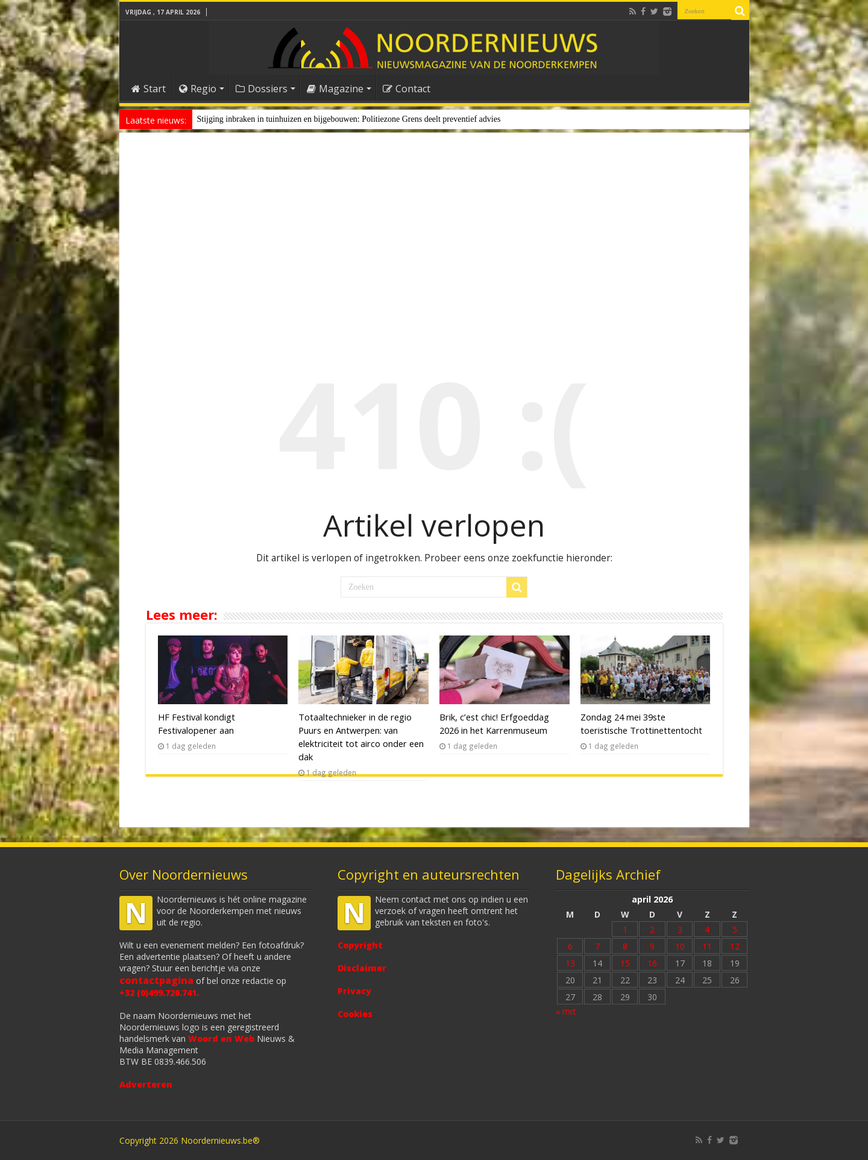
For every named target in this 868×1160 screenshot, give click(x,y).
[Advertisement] (434, 237)
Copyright (360, 945)
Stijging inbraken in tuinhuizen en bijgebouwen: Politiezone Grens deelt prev (327, 119)
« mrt (566, 1011)
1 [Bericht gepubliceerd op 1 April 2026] (625, 929)
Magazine (335, 88)
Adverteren (145, 1084)
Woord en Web (221, 1038)
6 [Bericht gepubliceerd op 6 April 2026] (570, 946)
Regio (197, 88)
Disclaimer (362, 968)
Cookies (355, 1014)
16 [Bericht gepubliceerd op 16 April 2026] (652, 963)
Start (148, 88)
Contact (406, 88)
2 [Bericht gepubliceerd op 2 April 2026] (652, 929)
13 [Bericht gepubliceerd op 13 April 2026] (570, 963)
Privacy (354, 991)
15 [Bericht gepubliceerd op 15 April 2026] (625, 963)
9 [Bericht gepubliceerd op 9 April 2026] (652, 946)
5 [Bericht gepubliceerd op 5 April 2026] (734, 929)
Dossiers (262, 88)
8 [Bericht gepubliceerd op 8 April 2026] (625, 946)
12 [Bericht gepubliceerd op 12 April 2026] (735, 946)
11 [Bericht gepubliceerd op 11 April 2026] (707, 946)
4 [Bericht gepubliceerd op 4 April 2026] (707, 929)
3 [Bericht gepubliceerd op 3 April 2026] (680, 929)
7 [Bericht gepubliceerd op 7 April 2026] (597, 946)
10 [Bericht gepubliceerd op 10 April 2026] (680, 946)
